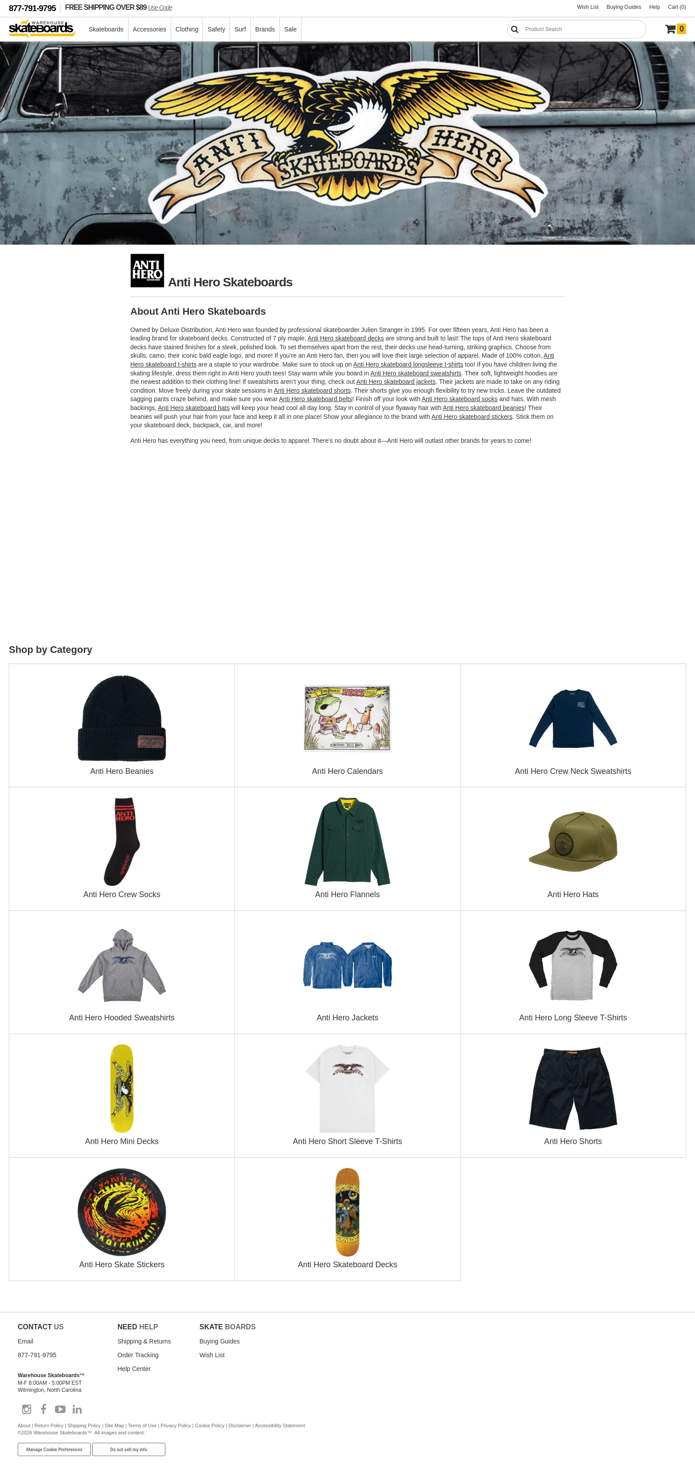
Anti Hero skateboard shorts (312, 390)
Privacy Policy (175, 1422)
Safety (217, 29)
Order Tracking (138, 1351)
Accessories (150, 29)
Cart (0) (677, 7)
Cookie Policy (210, 1422)
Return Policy (49, 1422)
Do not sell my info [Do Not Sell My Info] (129, 1446)
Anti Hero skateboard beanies (483, 407)
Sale (291, 29)
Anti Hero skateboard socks (459, 398)
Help (654, 7)
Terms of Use (142, 1422)
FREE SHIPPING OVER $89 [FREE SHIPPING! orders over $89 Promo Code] (118, 7)
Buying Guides (624, 7)
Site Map (114, 1422)
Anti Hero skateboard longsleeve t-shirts (408, 364)
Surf (240, 29)
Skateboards (106, 29)
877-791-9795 (32, 8)
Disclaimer (239, 1422)
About (24, 1422)
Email (25, 1338)
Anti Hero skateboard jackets (396, 381)
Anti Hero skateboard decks (346, 338)
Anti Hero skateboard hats (194, 407)
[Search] (576, 29)
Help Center (134, 1365)
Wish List (588, 7)
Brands (265, 29)
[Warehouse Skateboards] (47, 29)
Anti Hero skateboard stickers (471, 416)
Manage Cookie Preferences (54, 1446)
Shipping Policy (84, 1422)
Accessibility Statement (280, 1422)
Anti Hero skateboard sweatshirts (416, 373)
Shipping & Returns (144, 1338)
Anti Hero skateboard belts (315, 398)
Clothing (187, 29)
